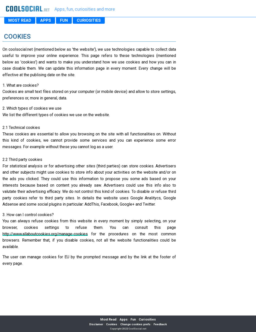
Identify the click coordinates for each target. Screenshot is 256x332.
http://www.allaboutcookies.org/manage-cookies (45, 234)
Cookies (111, 324)
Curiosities (147, 319)
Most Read (108, 319)
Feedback (160, 324)
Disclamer (96, 324)
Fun (133, 319)
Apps (124, 319)
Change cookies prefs (135, 324)
